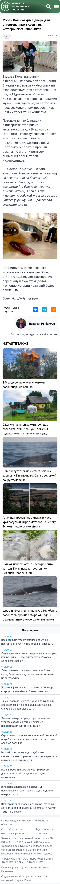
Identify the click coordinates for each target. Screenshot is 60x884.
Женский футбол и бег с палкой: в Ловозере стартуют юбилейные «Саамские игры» (27, 689)
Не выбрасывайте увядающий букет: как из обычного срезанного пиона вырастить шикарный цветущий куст (29, 756)
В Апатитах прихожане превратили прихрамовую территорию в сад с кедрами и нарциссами (27, 790)
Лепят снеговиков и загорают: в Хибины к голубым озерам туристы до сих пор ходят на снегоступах (28, 674)
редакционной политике (43, 334)
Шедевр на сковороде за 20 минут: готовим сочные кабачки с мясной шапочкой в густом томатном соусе (28, 807)
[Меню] (56, 6)
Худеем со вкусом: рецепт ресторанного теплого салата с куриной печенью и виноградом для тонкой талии (25, 721)
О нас (3, 831)
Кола (6, 36)
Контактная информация (16, 831)
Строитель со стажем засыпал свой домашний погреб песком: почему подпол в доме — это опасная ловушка (29, 739)
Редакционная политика (44, 831)
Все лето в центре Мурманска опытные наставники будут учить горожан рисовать (27, 641)
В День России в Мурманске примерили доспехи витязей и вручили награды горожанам (25, 773)
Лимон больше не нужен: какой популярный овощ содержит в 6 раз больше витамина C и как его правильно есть (27, 704)
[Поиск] (48, 6)
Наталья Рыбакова (42, 323)
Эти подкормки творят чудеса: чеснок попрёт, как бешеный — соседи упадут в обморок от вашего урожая (29, 657)
